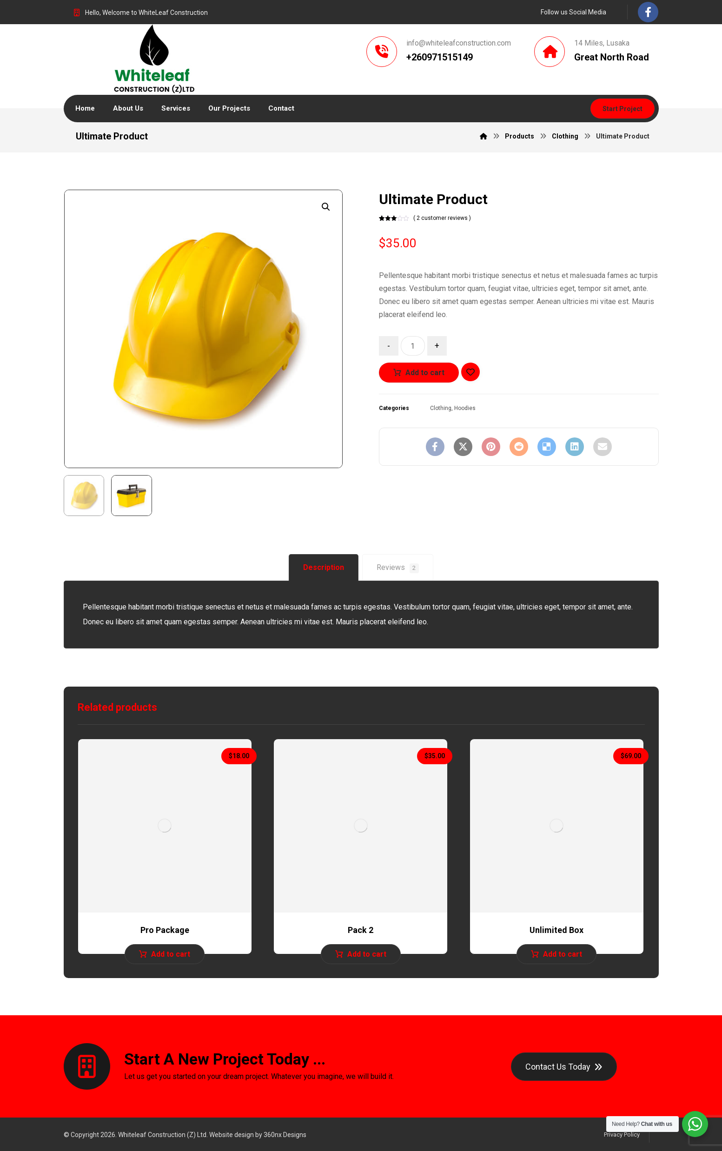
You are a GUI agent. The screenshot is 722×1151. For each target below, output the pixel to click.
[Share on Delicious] (546, 446)
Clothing (440, 408)
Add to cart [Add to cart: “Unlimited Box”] (562, 954)
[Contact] (564, 1066)
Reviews (398, 568)
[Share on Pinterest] (491, 446)
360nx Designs (285, 1134)
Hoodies (465, 408)
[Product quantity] (413, 346)
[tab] (323, 568)
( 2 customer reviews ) (442, 218)
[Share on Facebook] (435, 446)
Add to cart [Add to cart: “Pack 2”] (366, 954)
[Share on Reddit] (519, 446)
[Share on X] (463, 446)
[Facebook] (648, 12)
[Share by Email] (602, 446)
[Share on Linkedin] (574, 446)
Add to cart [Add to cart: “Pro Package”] (170, 954)
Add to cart (424, 372)
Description (323, 567)
